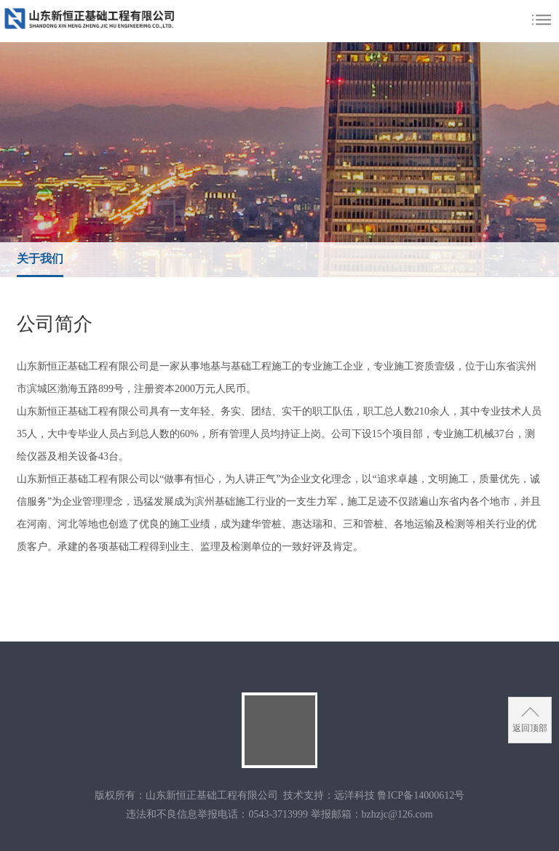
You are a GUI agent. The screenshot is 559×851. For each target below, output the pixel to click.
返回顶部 (529, 728)
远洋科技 (354, 795)
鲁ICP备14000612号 (420, 795)
